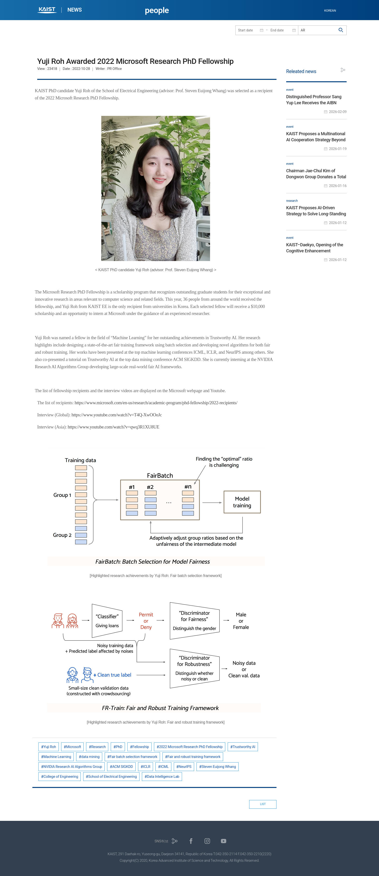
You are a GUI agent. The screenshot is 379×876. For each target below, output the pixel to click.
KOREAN (330, 10)
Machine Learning (57, 757)
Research (98, 747)
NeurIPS (185, 766)
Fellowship (140, 747)
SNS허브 (161, 841)
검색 (341, 30)
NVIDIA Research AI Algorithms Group (73, 766)
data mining (90, 757)
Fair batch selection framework (133, 757)
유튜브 (223, 841)
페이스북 (191, 841)
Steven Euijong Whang (219, 766)
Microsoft (73, 747)
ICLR (146, 766)
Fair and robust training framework (194, 757)
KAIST (47, 11)
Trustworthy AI (244, 747)
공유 (343, 70)
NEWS (74, 10)
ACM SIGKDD (122, 766)
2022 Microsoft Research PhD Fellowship (191, 747)
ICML (164, 766)
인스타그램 (207, 841)
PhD (119, 747)
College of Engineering (61, 776)
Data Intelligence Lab (163, 776)
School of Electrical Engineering (112, 776)
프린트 (332, 70)
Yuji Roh (50, 747)
